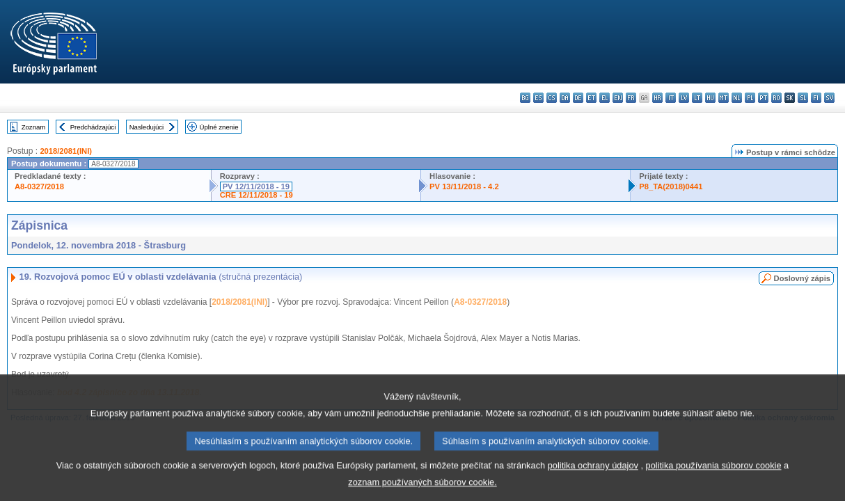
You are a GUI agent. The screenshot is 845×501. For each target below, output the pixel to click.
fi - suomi (816, 98)
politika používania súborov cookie (714, 474)
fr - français (631, 98)
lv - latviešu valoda (684, 98)
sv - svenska (829, 98)
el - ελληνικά (604, 98)
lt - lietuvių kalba (697, 98)
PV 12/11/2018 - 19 (256, 186)
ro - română (776, 98)
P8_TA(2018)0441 (670, 186)
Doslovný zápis (802, 278)
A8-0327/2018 (39, 186)
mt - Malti (723, 98)
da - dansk (565, 98)
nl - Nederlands (737, 98)
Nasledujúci (146, 127)
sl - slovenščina (803, 98)
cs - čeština (551, 98)
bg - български (525, 98)
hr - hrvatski (657, 98)
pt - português (763, 98)
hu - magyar (710, 98)
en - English (618, 98)
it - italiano (670, 98)
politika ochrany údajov (593, 474)
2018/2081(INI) (66, 151)
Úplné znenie (219, 127)
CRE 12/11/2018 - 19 (256, 195)
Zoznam (34, 127)
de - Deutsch (578, 98)
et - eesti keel (591, 98)
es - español (538, 98)
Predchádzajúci (93, 127)
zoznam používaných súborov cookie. (422, 491)
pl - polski (750, 98)
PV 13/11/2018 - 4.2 (464, 186)
